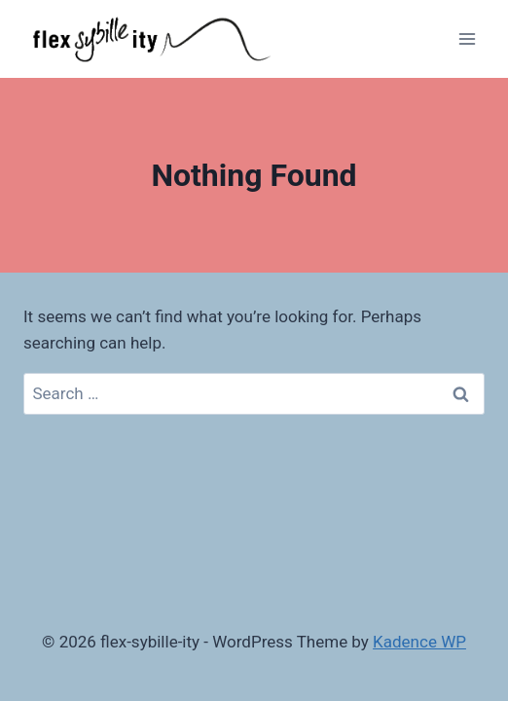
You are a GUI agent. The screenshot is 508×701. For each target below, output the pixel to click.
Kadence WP (419, 641)
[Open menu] (467, 38)
